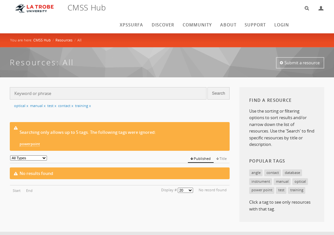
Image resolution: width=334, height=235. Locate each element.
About (228, 25)
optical (21, 105)
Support (255, 25)
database (292, 172)
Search (305, 8)
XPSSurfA (131, 25)
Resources (63, 40)
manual (38, 105)
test (51, 105)
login (281, 25)
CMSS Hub (42, 40)
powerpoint (30, 143)
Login (318, 8)
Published (202, 158)
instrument (260, 181)
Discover (163, 25)
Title (223, 158)
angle (256, 172)
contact (65, 105)
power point (261, 189)
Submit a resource (302, 63)
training (83, 105)
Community (197, 25)
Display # (169, 189)
